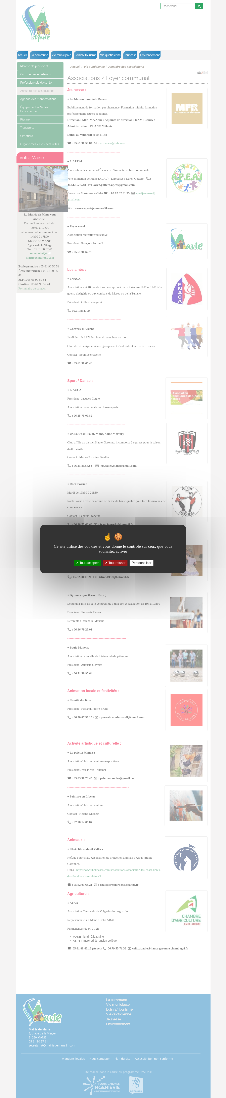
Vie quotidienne (110, 55)
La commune (39, 55)
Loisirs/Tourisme (85, 55)
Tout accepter (87, 562)
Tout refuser (115, 562)
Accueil (22, 55)
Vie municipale (61, 55)
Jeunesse (130, 55)
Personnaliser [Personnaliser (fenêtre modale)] (141, 562)
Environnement (150, 55)
